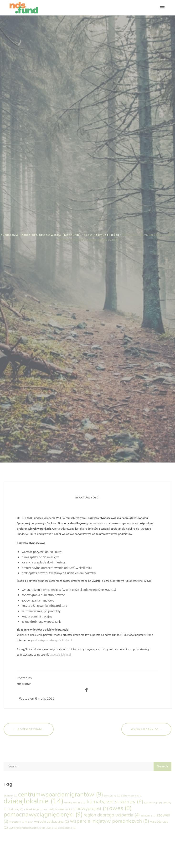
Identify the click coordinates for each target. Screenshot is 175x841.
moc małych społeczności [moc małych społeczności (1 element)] (59, 809)
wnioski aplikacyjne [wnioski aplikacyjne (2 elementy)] (51, 821)
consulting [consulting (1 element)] (112, 795)
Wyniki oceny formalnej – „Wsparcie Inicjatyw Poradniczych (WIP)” (151, 729)
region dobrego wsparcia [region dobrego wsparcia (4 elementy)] (112, 815)
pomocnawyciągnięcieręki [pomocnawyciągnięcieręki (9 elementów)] (43, 814)
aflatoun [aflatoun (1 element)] (10, 795)
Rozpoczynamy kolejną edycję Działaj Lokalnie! (33, 729)
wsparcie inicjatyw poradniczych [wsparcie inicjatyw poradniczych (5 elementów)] (109, 821)
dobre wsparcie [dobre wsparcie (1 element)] (131, 795)
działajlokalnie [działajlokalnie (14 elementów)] (33, 801)
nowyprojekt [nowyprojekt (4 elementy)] (92, 809)
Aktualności (89, 497)
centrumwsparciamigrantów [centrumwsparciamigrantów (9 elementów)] (60, 794)
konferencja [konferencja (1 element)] (153, 802)
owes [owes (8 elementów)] (120, 808)
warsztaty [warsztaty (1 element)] (16, 822)
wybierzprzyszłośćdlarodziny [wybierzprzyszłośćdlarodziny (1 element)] (27, 828)
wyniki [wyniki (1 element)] (51, 828)
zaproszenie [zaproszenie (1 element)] (67, 828)
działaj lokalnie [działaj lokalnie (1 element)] (75, 802)
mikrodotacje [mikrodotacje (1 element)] (33, 809)
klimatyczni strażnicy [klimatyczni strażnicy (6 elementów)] (115, 801)
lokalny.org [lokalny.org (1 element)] (15, 809)
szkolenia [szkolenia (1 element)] (148, 815)
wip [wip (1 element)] (29, 822)
